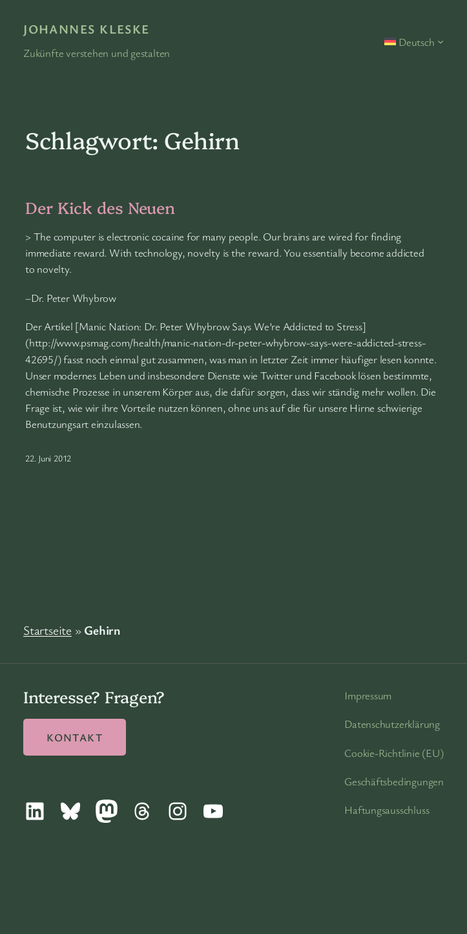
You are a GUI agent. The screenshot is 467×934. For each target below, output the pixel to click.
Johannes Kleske (86, 28)
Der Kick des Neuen (100, 207)
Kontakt (75, 737)
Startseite (47, 630)
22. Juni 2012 (48, 458)
